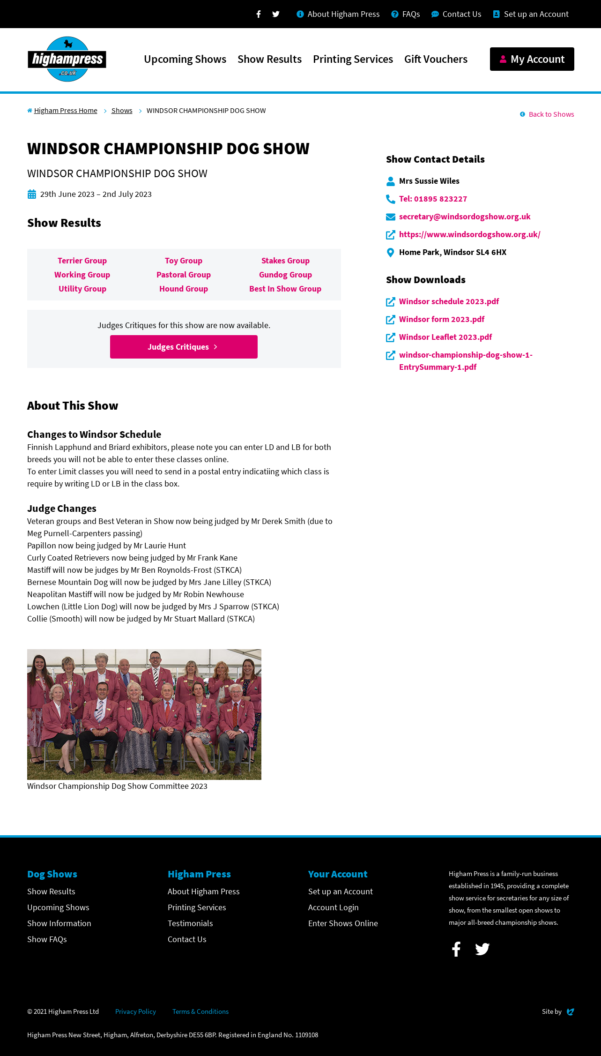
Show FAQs (47, 939)
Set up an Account (340, 891)
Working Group (82, 274)
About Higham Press (204, 891)
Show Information (59, 923)
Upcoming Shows (185, 59)
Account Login (333, 907)
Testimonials (190, 923)
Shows (122, 110)
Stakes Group (285, 260)
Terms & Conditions (200, 1011)
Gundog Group (285, 274)
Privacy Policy (135, 1011)
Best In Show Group (285, 288)
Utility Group (82, 288)
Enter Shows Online (343, 923)
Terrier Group (82, 260)
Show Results (269, 59)
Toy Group (183, 260)
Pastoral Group (183, 274)
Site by (558, 1010)
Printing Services (353, 59)
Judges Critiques (184, 346)
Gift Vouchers (435, 59)
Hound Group (183, 288)
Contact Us (187, 939)
